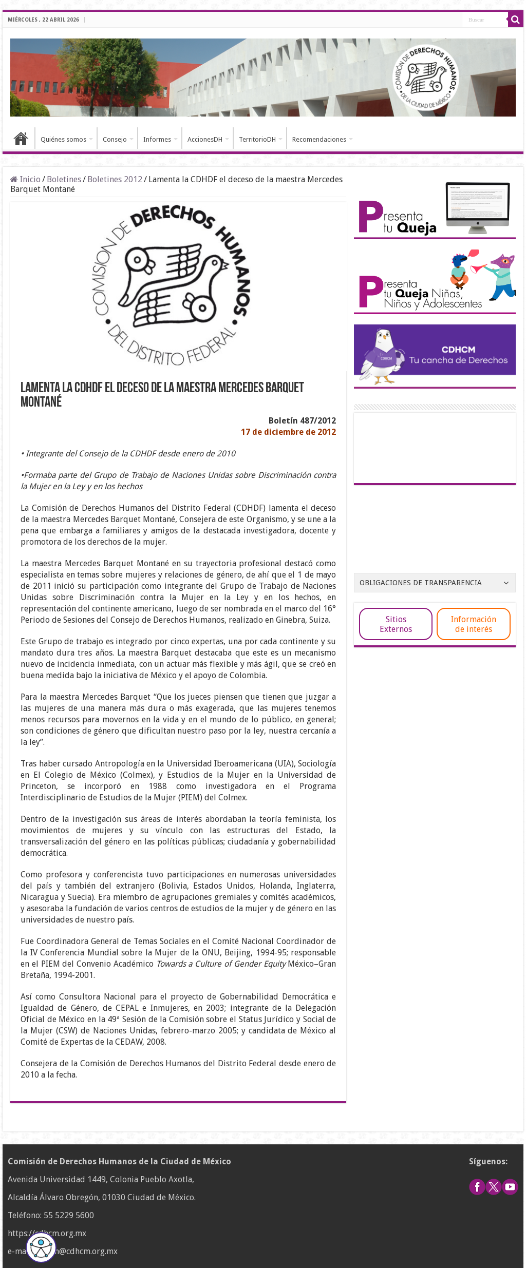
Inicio (21, 138)
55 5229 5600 (69, 1215)
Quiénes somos (63, 139)
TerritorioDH (257, 139)
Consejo (115, 139)
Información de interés (473, 624)
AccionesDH (204, 139)
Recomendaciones (319, 139)
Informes (157, 139)
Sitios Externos (396, 624)
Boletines (64, 179)
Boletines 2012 (114, 179)
